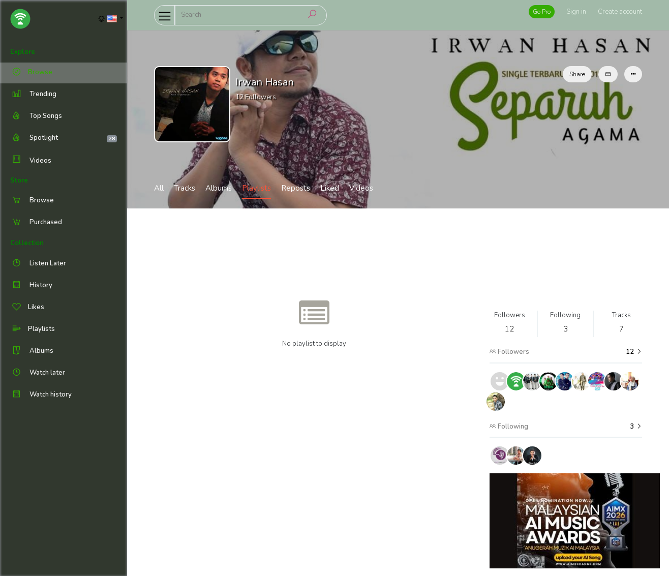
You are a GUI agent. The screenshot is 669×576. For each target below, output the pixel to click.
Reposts (295, 188)
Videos (30, 160)
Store (19, 180)
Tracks (184, 188)
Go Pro (542, 12)
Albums (218, 188)
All (159, 188)
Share (577, 74)
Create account (620, 11)
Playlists (256, 188)
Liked (329, 188)
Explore (22, 51)
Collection (27, 243)
